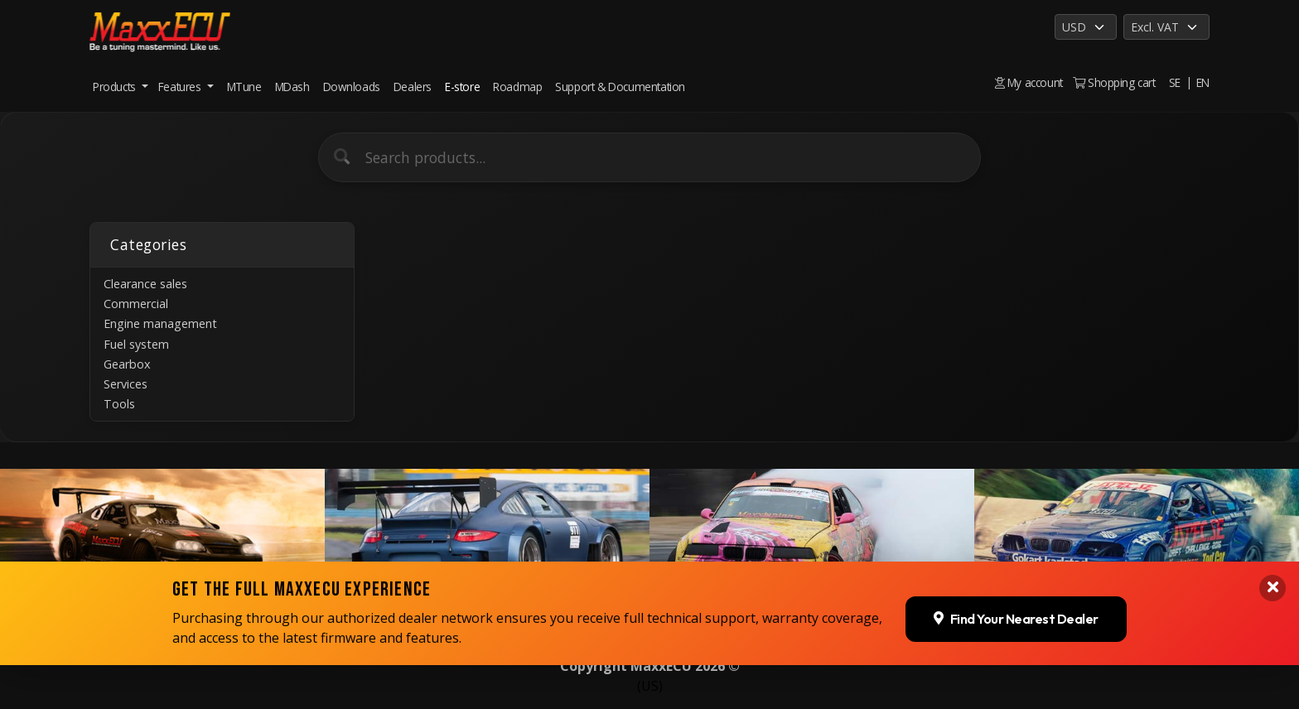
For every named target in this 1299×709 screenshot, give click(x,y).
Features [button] (181, 86)
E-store (462, 86)
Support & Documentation (620, 86)
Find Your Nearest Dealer (1016, 660)
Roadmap (517, 86)
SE (1175, 82)
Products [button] (115, 86)
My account (1029, 82)
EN (1203, 82)
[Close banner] (1272, 629)
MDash (292, 86)
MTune (244, 86)
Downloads (351, 86)
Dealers (413, 86)
